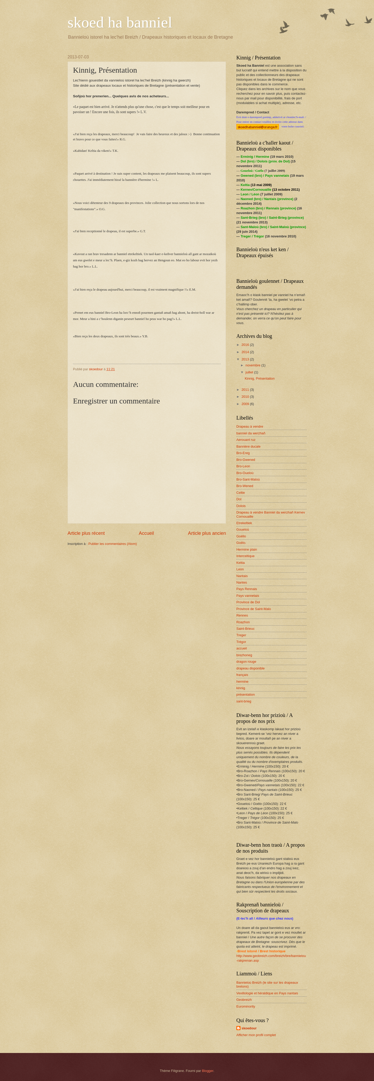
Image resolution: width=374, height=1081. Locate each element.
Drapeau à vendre (249, 426)
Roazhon (243, 622)
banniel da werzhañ (250, 433)
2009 (246, 404)
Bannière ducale (248, 446)
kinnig (240, 688)
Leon (240, 569)
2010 (246, 397)
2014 (246, 352)
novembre (253, 365)
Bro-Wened (244, 486)
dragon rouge (246, 661)
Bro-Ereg (243, 453)
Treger (241, 635)
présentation (245, 694)
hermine (242, 681)
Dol (238, 499)
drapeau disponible (250, 668)
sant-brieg (243, 701)
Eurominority (245, 1006)
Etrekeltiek (244, 523)
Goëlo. (241, 543)
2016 (246, 345)
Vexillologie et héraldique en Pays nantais (267, 993)
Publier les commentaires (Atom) (112, 544)
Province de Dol (248, 602)
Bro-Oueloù (244, 473)
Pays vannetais (247, 596)
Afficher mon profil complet (256, 1035)
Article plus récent (86, 533)
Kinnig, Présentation (260, 378)
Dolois (241, 506)
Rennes (242, 615)
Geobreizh (244, 1000)
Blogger (207, 1071)
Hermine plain (246, 549)
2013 (246, 359)
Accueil (146, 533)
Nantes (241, 582)
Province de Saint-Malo (253, 609)
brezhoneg (244, 655)
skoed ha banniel (120, 22)
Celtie (240, 493)
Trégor (241, 642)
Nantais (242, 576)
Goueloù (242, 529)
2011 (246, 390)
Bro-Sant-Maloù (248, 479)
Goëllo (241, 536)
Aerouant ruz (246, 440)
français (242, 675)
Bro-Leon (243, 466)
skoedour (249, 1028)
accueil (241, 648)
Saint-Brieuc (245, 629)
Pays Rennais (246, 589)
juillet (249, 372)
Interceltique (245, 556)
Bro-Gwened (245, 460)
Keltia (240, 563)
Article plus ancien (207, 533)
